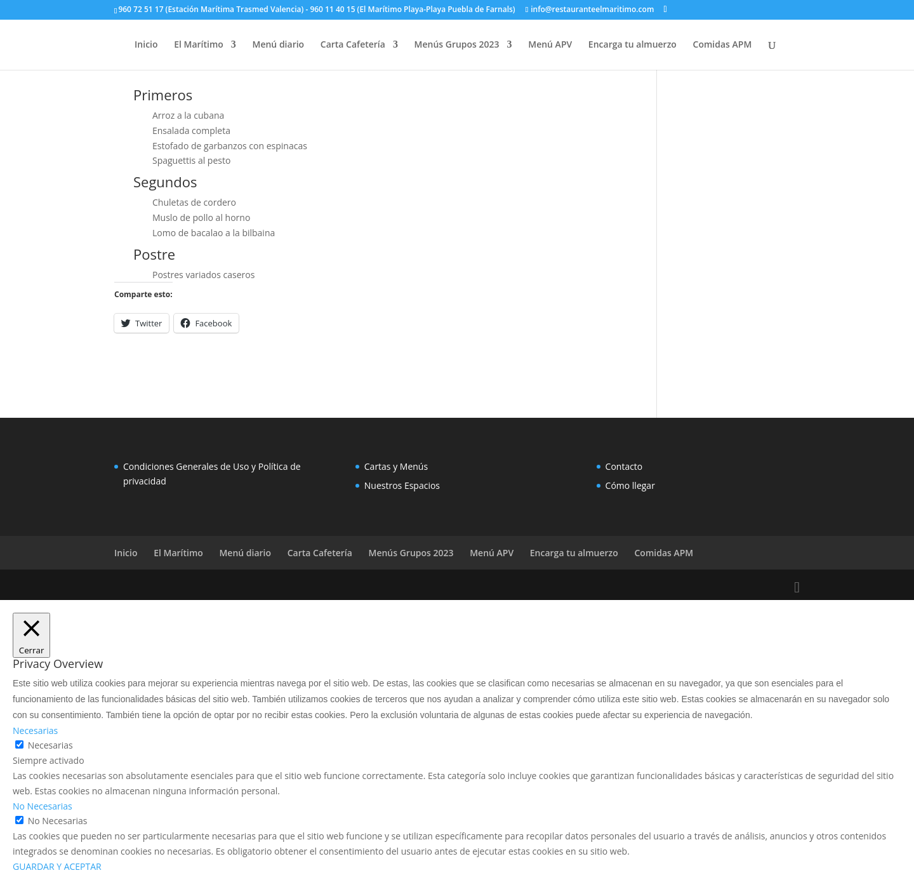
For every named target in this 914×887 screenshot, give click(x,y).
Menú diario (279, 45)
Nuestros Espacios (402, 485)
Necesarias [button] (35, 730)
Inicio (146, 45)
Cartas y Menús (396, 466)
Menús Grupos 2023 (457, 45)
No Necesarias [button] (42, 806)
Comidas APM (722, 45)
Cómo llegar (630, 485)
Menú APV (550, 45)
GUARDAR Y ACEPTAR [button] (57, 866)
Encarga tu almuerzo (632, 45)
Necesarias (50, 745)
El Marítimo (198, 45)
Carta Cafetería (353, 45)
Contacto (624, 466)
